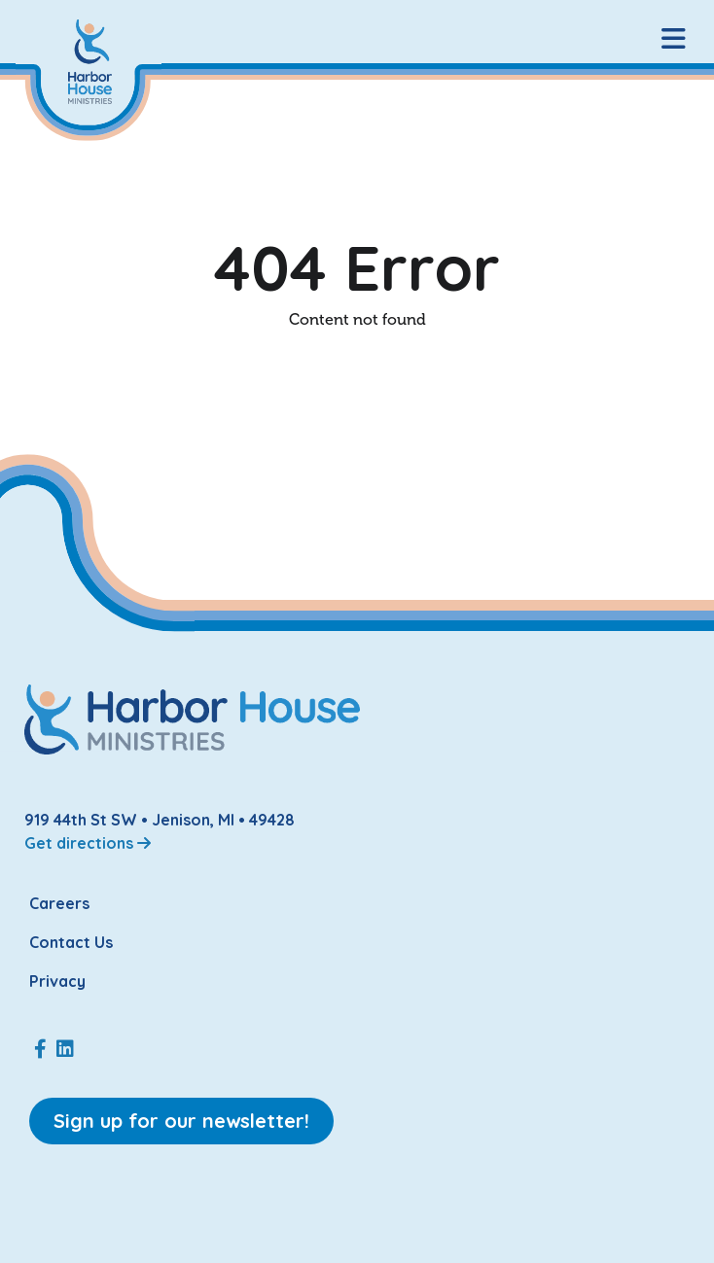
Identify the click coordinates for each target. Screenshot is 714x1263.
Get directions (87, 843)
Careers (59, 903)
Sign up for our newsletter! (181, 1120)
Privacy (57, 981)
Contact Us (71, 942)
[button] (673, 39)
